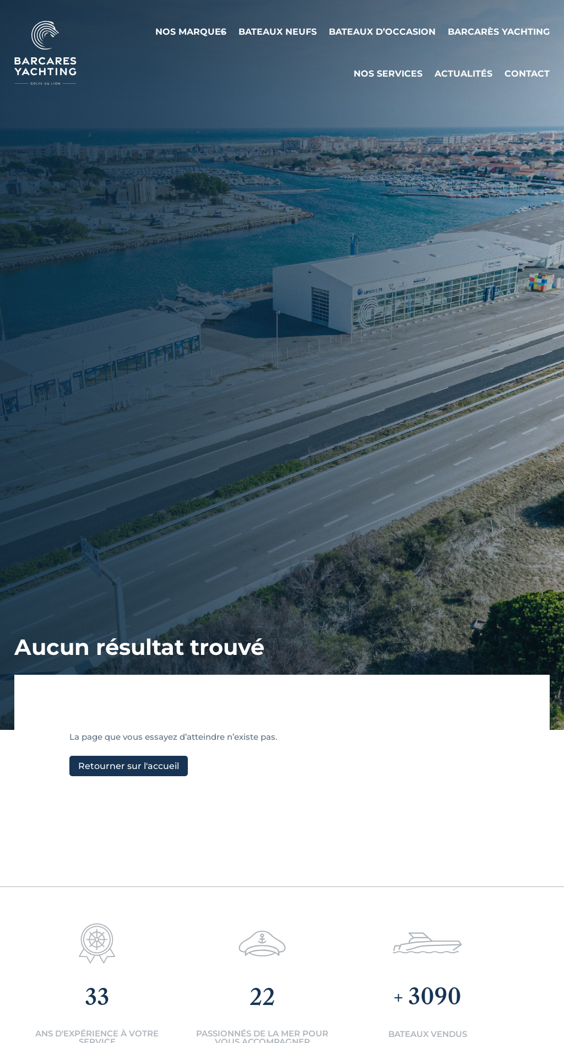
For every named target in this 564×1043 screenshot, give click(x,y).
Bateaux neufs (277, 31)
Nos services (388, 73)
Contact (527, 73)
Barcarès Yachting (499, 31)
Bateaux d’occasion (382, 31)
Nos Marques (190, 31)
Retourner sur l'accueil (128, 766)
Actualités (463, 73)
